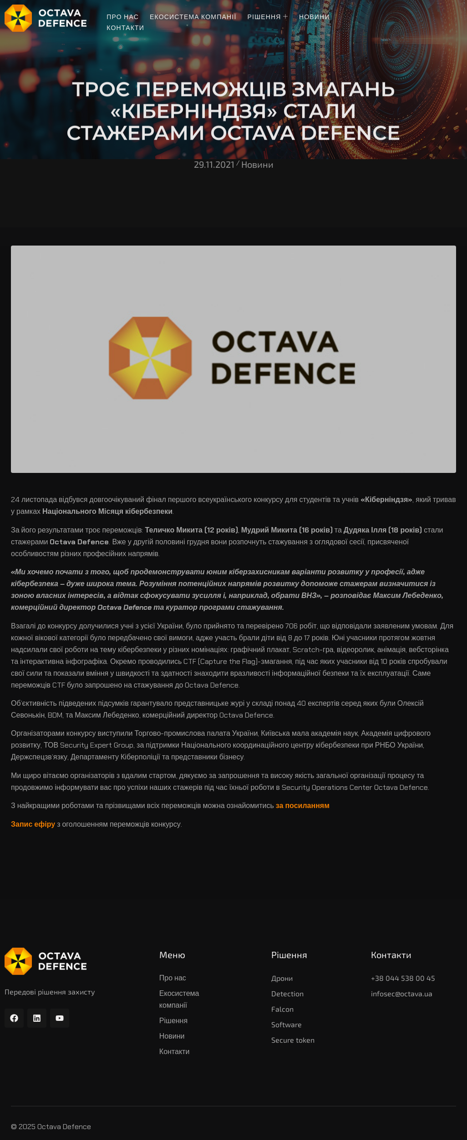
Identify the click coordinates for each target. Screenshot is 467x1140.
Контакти (125, 28)
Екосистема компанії (193, 17)
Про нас (123, 17)
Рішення (268, 16)
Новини (314, 17)
